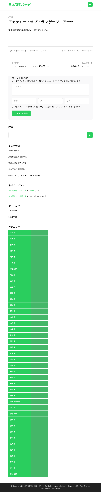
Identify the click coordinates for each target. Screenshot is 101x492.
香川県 (12, 468)
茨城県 (12, 444)
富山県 (12, 311)
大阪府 (12, 287)
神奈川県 (13, 414)
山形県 (12, 323)
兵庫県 (12, 251)
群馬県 (12, 438)
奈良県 (12, 293)
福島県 (12, 432)
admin (32, 190)
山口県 (12, 317)
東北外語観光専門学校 (17, 157)
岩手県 (12, 347)
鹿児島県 (13, 474)
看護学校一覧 (13, 150)
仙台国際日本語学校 (16, 169)
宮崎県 (12, 305)
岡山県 (12, 341)
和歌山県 (13, 269)
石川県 (12, 408)
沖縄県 (12, 390)
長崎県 (12, 450)
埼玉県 (12, 275)
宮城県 (12, 299)
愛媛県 (12, 359)
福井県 (12, 420)
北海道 (12, 257)
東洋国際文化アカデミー (18, 163)
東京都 (10, 17)
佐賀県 (12, 245)
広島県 (12, 353)
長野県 (12, 456)
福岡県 (12, 426)
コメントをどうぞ (86, 51)
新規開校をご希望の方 (17, 190)
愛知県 (12, 365)
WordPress (55, 489)
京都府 (12, 239)
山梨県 (12, 329)
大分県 (12, 281)
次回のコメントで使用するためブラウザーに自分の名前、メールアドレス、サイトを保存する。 (49, 107)
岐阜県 (12, 335)
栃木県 (12, 383)
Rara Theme (85, 486)
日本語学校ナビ (19, 5)
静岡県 (12, 462)
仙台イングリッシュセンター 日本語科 (24, 175)
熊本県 (12, 396)
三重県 (12, 233)
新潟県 (12, 371)
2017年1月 (13, 211)
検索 (10, 127)
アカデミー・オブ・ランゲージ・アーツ (30, 51)
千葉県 (12, 263)
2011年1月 (13, 217)
